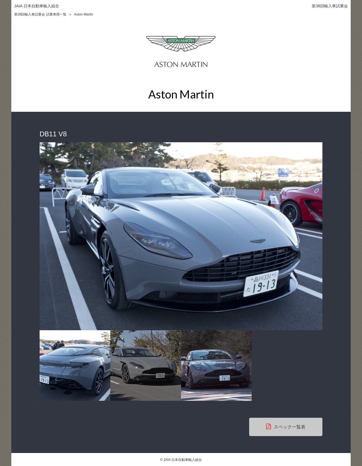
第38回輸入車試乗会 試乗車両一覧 (40, 14)
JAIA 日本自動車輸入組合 (36, 6)
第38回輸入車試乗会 (330, 6)
